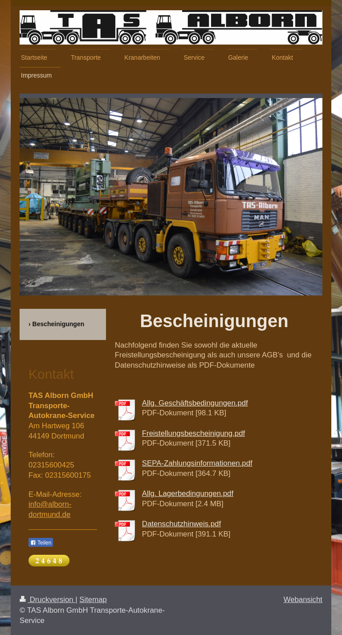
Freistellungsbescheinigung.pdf (193, 433)
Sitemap (93, 599)
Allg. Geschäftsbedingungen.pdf (195, 403)
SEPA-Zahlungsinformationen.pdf (197, 463)
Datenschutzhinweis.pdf (181, 524)
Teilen (40, 543)
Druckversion (47, 599)
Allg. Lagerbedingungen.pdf (187, 493)
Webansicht (303, 599)
